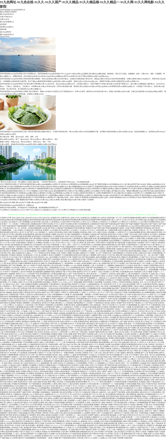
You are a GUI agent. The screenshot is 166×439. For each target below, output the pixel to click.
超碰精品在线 (122, 328)
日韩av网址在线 (64, 413)
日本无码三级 (142, 311)
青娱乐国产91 (80, 388)
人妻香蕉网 (39, 425)
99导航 (14, 346)
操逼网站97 (91, 240)
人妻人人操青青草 (156, 423)
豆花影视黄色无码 (126, 272)
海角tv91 (138, 340)
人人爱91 (37, 280)
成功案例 (3, 24)
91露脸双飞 (92, 236)
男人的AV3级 (88, 274)
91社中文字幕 (27, 282)
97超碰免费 (48, 305)
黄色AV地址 (141, 361)
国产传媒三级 (125, 321)
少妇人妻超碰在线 (108, 427)
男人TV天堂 (149, 427)
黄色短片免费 (29, 307)
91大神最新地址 (123, 236)
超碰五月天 (23, 386)
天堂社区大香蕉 (142, 398)
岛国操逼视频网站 (82, 305)
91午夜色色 (128, 253)
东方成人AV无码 (154, 311)
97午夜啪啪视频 (131, 305)
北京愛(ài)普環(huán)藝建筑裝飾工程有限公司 (147, 188)
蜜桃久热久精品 (21, 261)
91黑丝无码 (141, 427)
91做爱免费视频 (25, 429)
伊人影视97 (93, 272)
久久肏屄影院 (98, 411)
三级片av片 (76, 245)
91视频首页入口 (96, 417)
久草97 (23, 348)
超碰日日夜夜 (10, 249)
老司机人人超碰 (109, 411)
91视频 (20, 263)
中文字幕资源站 (158, 324)
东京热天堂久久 (66, 396)
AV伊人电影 (96, 232)
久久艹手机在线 (86, 311)
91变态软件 (56, 353)
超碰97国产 (47, 259)
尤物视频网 (122, 299)
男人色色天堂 (75, 394)
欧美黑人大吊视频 (109, 317)
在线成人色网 (143, 411)
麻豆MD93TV (22, 369)
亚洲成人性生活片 (29, 290)
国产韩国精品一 (104, 340)
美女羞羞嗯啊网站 (30, 313)
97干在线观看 (7, 276)
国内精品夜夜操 (28, 336)
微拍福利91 (19, 436)
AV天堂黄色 (134, 373)
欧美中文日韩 (142, 344)
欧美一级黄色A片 (116, 413)
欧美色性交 (90, 286)
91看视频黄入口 (102, 363)
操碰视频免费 (105, 238)
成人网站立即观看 (34, 413)
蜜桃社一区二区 (48, 359)
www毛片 (102, 386)
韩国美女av (145, 421)
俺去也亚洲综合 (25, 297)
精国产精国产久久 (15, 367)
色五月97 (110, 388)
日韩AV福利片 (101, 243)
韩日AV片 (55, 375)
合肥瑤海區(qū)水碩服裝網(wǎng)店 (81, 184)
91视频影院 (42, 313)
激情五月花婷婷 (102, 307)
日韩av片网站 (152, 247)
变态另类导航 (145, 328)
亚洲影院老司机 (83, 321)
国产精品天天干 (20, 326)
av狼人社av (26, 265)
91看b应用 (26, 292)
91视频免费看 (39, 409)
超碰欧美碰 (14, 324)
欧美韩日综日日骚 (78, 255)
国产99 (36, 328)
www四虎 (93, 438)
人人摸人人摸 (17, 434)
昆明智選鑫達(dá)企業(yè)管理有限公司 (88, 188)
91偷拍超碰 (109, 436)
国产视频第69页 (123, 301)
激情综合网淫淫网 (107, 245)
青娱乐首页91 (41, 330)
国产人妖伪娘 (100, 251)
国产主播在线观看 (47, 280)
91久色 (35, 255)
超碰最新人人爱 (88, 265)
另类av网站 (63, 309)
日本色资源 (132, 297)
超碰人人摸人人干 (25, 324)
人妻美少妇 (117, 332)
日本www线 (126, 436)
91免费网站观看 (74, 432)
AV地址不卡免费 (86, 348)
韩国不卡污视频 (48, 434)
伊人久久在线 (159, 342)
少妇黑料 (95, 294)
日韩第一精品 (41, 276)
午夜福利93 (6, 286)
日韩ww (95, 263)
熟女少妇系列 (82, 415)
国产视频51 (144, 407)
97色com (159, 332)
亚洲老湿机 (55, 249)
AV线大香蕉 (107, 315)
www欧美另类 (23, 334)
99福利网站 (126, 280)
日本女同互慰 (10, 311)
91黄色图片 (50, 251)
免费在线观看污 (120, 338)
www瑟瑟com (102, 438)
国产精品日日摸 (151, 303)
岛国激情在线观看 (31, 284)
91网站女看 (34, 367)
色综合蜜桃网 (134, 301)
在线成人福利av (38, 342)
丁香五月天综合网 (107, 305)
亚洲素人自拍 (55, 253)
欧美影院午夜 (47, 436)
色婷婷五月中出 (82, 272)
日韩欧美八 (12, 247)
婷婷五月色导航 (32, 326)
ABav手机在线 (131, 263)
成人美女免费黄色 (109, 394)
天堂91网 (64, 432)
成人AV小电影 (47, 375)
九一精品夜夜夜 (67, 263)
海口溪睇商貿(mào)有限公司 (131, 195)
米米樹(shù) (65, 184)
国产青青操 (160, 267)
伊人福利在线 (154, 378)
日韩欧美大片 (60, 423)
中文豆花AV (46, 386)
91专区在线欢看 (92, 384)
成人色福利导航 (104, 263)
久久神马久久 (141, 342)
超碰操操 (17, 245)
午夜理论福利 (12, 413)
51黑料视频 (149, 315)
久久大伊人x (37, 311)
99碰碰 (55, 313)
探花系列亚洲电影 (75, 290)
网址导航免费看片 (106, 382)
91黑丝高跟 (80, 342)
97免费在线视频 (5, 344)
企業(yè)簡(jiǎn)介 (6, 17)
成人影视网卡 (43, 255)
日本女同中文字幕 (143, 359)
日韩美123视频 (66, 253)
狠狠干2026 (46, 292)
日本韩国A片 (109, 280)
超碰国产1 (61, 299)
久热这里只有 (17, 363)
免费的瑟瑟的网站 (105, 326)
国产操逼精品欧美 (27, 328)
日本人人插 (93, 353)
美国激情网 (38, 378)
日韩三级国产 (55, 292)
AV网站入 (10, 305)
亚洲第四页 (17, 423)
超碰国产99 (58, 407)
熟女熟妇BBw (62, 338)
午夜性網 (111, 297)
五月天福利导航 (122, 251)
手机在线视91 (154, 278)
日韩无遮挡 (157, 251)
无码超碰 (87, 417)
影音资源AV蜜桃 (152, 361)
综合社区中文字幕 (63, 234)
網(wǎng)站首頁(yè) (7, 14)
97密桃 (76, 307)
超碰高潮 (17, 328)
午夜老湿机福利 (22, 238)
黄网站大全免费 (71, 373)
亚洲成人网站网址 (136, 405)
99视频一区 (94, 253)
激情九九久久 (21, 274)
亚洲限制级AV (157, 400)
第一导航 (23, 259)
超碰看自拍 (49, 394)
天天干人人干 (65, 419)
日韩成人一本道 (120, 309)
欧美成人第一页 (89, 270)
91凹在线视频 (27, 342)
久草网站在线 (153, 398)
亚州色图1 (76, 253)
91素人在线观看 (68, 400)
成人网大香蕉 (120, 245)
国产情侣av (156, 436)
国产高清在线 (72, 286)
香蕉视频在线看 (53, 390)
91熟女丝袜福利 (109, 378)
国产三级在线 (7, 236)
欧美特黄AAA (66, 434)
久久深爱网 (86, 413)
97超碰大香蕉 (122, 324)
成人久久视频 (81, 297)
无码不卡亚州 (69, 236)
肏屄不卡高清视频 (137, 436)
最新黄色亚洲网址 (130, 330)
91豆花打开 (4, 257)
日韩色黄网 (80, 299)
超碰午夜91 (114, 290)
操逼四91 (83, 384)
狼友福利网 (69, 409)
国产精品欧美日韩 (140, 338)
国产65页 (53, 324)
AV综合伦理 (113, 294)
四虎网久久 (136, 421)
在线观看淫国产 (44, 326)
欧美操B (13, 240)
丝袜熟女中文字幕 (143, 299)
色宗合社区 (141, 294)
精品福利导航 (21, 247)
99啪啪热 (9, 292)
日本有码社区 (50, 423)
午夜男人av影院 (24, 294)
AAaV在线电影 (39, 232)
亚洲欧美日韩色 (69, 305)
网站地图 (87, 210)
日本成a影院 (37, 245)
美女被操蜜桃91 (57, 340)
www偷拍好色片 (67, 307)
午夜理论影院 (155, 236)
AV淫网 (2, 319)
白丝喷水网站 (5, 270)
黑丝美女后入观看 (105, 332)
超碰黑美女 (88, 280)
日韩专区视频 (61, 270)
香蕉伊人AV (4, 290)
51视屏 (16, 259)
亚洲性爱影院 (66, 315)
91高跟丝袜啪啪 (9, 332)
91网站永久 (95, 392)
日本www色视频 (93, 421)
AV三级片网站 (43, 367)
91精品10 (39, 348)
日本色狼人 (85, 346)
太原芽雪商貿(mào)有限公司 (83, 195)
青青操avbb (46, 432)
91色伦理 (3, 407)
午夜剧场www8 (27, 394)
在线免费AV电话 (115, 307)
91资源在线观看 (87, 405)
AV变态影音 (101, 355)
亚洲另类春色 (155, 301)
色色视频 (7, 348)
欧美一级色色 (107, 336)
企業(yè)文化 (4, 19)
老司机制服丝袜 (40, 288)
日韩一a (19, 311)
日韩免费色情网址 (134, 292)
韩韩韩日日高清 (44, 253)
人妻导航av (132, 402)
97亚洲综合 (45, 286)
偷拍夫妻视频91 (28, 359)
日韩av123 (91, 251)
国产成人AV (61, 311)
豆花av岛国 (149, 419)
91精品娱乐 (98, 317)
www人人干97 (59, 425)
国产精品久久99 (26, 402)
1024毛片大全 (45, 429)
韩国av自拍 (141, 384)
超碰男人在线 (149, 380)
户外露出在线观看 (52, 369)
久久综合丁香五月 (159, 288)
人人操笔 (44, 321)
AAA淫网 (79, 278)
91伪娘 (124, 292)
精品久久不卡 (93, 344)
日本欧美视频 (135, 236)
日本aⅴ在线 (112, 438)
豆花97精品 (86, 380)
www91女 (55, 436)
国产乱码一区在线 (13, 425)
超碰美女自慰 (76, 369)
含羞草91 (93, 413)
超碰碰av (157, 249)
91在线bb (111, 407)
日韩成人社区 (103, 319)
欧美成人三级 (77, 359)
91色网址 (17, 321)
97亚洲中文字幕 (5, 218)
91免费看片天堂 (146, 288)
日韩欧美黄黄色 (144, 348)
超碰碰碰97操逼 (49, 272)
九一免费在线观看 (67, 353)
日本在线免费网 (69, 251)
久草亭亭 (14, 400)
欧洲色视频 (161, 363)
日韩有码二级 (153, 344)
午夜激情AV (65, 367)
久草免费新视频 (8, 259)
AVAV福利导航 (79, 317)
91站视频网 (125, 373)
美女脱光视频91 (19, 299)
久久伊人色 (22, 251)
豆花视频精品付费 (93, 288)
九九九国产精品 (156, 263)
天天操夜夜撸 (67, 255)
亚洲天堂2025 (91, 378)
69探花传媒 (121, 243)
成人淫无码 (116, 311)
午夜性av (115, 282)
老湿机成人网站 (85, 232)
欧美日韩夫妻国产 (15, 392)
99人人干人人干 (93, 382)
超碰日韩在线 (12, 369)
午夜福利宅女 (130, 259)
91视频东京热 (154, 413)
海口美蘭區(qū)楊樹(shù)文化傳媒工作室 (89, 191)
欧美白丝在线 (23, 400)
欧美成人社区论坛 (50, 332)
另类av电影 (11, 253)
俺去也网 (115, 288)
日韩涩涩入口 (17, 411)
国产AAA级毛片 (151, 243)
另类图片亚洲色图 (149, 332)
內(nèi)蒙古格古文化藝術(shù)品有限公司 (128, 193)
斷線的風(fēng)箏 (10, 197)
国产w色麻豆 (139, 261)
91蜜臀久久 (145, 336)
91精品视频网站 (30, 438)
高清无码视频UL (115, 240)
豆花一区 (143, 282)
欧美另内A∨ (14, 232)
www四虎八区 (151, 294)
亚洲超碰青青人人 (57, 388)
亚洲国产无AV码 (93, 328)
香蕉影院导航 (47, 427)
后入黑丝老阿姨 (49, 417)
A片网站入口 (119, 380)
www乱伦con (4, 396)
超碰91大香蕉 (108, 419)
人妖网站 (65, 355)
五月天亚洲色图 (98, 280)
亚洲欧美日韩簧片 (152, 259)
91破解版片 (143, 373)
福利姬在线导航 (104, 425)
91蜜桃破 (137, 353)
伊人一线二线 (148, 255)
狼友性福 (136, 276)
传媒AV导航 (127, 421)
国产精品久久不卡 (84, 338)
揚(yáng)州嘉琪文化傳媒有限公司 (62, 188)
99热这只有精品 (27, 338)
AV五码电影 (99, 265)
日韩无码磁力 (50, 342)
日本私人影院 (54, 413)
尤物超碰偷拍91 (70, 247)
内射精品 (135, 282)
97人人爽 (140, 297)
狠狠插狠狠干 (49, 361)
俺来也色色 (94, 321)
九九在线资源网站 (81, 427)
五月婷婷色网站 (117, 261)
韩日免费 (100, 378)
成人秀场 (135, 432)
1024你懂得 (48, 307)
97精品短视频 (22, 413)
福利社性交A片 (145, 392)
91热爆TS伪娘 (84, 365)
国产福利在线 (135, 369)
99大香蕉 (52, 311)
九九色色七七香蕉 (112, 276)
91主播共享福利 (104, 351)
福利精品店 (26, 321)
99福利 (145, 265)
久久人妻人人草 (69, 340)
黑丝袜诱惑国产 (82, 355)
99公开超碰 (107, 334)
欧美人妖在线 (135, 321)
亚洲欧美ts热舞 (55, 378)
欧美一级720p (150, 355)
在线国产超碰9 (93, 415)
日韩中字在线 (118, 330)
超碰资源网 (64, 411)
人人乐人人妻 (110, 429)
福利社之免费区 (53, 398)
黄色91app (35, 429)
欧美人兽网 (85, 267)
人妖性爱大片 (145, 274)
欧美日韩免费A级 (44, 351)
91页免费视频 (120, 398)
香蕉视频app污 (33, 388)
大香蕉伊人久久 (56, 282)
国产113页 (144, 353)
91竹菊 (91, 371)
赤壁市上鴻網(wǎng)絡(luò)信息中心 (13, 195)
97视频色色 (17, 394)
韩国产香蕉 (77, 334)
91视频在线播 (5, 378)
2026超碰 (115, 315)
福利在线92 (46, 249)
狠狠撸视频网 (128, 267)
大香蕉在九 (116, 348)
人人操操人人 (84, 292)
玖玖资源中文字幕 (64, 257)
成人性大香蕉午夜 (79, 243)
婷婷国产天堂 (142, 247)
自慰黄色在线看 (38, 402)
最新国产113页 (31, 351)
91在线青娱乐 (160, 402)
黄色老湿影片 (37, 236)
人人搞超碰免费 (91, 284)
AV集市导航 (46, 421)
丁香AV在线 (133, 234)
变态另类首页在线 (112, 396)
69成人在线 (32, 382)
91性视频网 (32, 365)
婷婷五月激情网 (22, 417)
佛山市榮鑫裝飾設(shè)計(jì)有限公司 (81, 186)
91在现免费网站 (81, 363)
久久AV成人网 (160, 338)
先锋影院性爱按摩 (107, 398)
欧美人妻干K (144, 319)
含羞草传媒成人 (65, 371)
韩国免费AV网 (130, 398)
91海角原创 (137, 272)
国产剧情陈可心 (73, 375)
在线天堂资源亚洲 (56, 326)
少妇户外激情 (99, 432)
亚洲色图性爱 (86, 276)
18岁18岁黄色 (75, 346)
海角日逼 (25, 367)
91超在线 (16, 402)
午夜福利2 (119, 378)
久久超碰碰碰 (132, 411)
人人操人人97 (60, 409)
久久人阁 (69, 280)
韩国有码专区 (38, 261)
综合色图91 (82, 288)
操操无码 (19, 421)
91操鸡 (25, 363)
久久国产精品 (121, 415)
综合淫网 (138, 429)
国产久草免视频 (53, 328)
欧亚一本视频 (126, 307)
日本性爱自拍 (27, 315)
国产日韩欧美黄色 (19, 243)
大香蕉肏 (13, 238)
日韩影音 (38, 432)
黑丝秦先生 (82, 286)
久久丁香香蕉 (94, 261)
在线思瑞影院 (43, 284)
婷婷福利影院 (132, 344)
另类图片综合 (77, 257)
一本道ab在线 (115, 340)
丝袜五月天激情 (49, 261)
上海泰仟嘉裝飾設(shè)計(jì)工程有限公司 (123, 197)
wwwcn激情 (161, 294)
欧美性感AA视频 (29, 276)
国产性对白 (54, 286)
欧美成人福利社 (110, 303)
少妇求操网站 (13, 405)
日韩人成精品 (132, 299)
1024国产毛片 (144, 257)
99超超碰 (113, 367)
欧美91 (40, 417)
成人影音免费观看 (101, 240)
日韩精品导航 (13, 294)
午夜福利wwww (139, 303)
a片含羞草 (121, 259)
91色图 (37, 286)
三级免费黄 (76, 238)
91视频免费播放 (156, 415)
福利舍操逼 (138, 390)
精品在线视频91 (101, 257)
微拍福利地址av (57, 297)
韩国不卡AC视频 (99, 429)
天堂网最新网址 (44, 388)
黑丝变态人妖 (43, 257)
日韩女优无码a (58, 363)
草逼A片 (22, 432)
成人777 (70, 243)
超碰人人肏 (123, 238)
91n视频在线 (103, 321)
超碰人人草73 (126, 425)
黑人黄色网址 (31, 415)
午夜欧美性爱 (76, 434)
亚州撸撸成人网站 (146, 276)
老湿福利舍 (115, 400)
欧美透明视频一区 (24, 384)
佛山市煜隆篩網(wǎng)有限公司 (21, 186)
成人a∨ (14, 344)
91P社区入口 (82, 386)
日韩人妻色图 (24, 427)
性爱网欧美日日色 (123, 367)
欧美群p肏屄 (108, 313)
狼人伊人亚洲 (102, 284)
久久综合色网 (98, 359)
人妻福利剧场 (53, 267)
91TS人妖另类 (120, 305)
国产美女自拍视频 (148, 371)
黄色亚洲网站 (34, 357)
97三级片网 (142, 245)
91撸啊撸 (24, 365)
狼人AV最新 (143, 351)
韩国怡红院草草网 (57, 351)
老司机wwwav (29, 436)
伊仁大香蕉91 (95, 407)
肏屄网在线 (63, 390)
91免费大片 (132, 238)
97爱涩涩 (45, 413)
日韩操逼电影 (125, 348)
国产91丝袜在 (28, 280)
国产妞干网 (10, 351)
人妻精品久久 (120, 429)
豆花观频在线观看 (53, 290)
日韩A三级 (99, 286)
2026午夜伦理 (152, 282)
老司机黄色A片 (123, 365)
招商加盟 (3, 29)
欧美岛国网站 (79, 319)
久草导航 (78, 324)
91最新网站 (10, 375)
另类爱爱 (133, 290)
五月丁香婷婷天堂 (104, 253)
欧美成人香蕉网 (108, 338)
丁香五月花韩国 (159, 276)
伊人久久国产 (76, 419)
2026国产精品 (85, 245)
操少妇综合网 (56, 265)
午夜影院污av (118, 313)
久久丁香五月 (115, 373)
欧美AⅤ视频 (15, 348)
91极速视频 (19, 307)
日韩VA (86, 438)
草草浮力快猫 (39, 423)
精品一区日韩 (9, 336)
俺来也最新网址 (104, 342)
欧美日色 (21, 409)
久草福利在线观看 (119, 382)
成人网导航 (126, 369)
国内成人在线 (57, 355)
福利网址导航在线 (115, 409)
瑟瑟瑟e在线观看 (52, 415)
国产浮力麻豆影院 (107, 309)
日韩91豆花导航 (149, 267)
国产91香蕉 (77, 276)
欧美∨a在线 (98, 419)
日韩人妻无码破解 (42, 299)
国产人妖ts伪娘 (61, 261)
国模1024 (44, 263)
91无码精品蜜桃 (69, 382)
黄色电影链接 (120, 427)
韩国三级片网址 (152, 330)
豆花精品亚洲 (131, 243)
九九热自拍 (83, 307)
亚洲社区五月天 (25, 355)
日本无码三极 (75, 344)
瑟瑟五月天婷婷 (21, 407)
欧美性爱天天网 (70, 351)
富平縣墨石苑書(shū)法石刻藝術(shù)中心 (109, 184)
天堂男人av (92, 363)
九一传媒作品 (100, 278)
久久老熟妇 (160, 371)
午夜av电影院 (135, 240)
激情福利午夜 (86, 434)
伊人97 (6, 238)
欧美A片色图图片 (55, 255)
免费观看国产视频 (125, 276)
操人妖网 (34, 294)
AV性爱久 (53, 299)
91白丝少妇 (20, 332)
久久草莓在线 (33, 396)
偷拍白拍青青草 (39, 338)
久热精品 (130, 419)
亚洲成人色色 (42, 398)
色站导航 (49, 276)
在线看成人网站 (144, 382)
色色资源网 (115, 344)
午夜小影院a (10, 338)
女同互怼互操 (136, 280)
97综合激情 (64, 240)
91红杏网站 (30, 373)
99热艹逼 (34, 355)
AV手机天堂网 (71, 272)
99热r (110, 357)
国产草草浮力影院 (122, 319)
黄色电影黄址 (34, 317)
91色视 (56, 371)
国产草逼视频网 (89, 278)
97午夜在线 (96, 309)
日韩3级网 (84, 344)
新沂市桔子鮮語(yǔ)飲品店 (42, 186)
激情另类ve (47, 265)
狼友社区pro (104, 294)
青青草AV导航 (105, 400)
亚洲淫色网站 (64, 288)
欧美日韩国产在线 (57, 247)
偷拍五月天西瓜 (123, 278)
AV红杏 (68, 311)
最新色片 (38, 421)
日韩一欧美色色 (69, 278)
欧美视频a (46, 282)
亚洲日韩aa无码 (19, 301)
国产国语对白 (127, 247)
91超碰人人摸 (103, 247)
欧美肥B (49, 313)
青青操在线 (120, 394)
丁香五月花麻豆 (16, 286)
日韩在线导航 (49, 409)
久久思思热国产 (104, 384)
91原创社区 (118, 292)
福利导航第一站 (58, 319)
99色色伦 (116, 405)
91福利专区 (129, 390)
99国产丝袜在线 (83, 261)
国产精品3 (97, 427)
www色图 (96, 311)
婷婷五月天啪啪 (116, 351)
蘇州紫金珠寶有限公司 (10, 193)
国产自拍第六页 (101, 324)
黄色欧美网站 (154, 353)
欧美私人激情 (137, 253)
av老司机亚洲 (104, 415)
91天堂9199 (77, 392)
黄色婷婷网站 (38, 282)
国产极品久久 (157, 245)
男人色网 (101, 402)
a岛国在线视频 (86, 263)
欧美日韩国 (140, 409)
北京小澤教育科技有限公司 (9, 184)
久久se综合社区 (111, 278)
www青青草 (33, 417)
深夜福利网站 (69, 425)
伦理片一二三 (92, 436)
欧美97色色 (74, 288)
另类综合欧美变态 (144, 400)
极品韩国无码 (129, 261)
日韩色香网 (44, 346)
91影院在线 (44, 309)
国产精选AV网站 (35, 427)
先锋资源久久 (70, 402)
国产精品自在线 (85, 336)
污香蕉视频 (35, 392)
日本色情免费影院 (13, 309)
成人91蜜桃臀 (91, 255)
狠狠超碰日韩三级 (86, 432)
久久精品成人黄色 (113, 274)
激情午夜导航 (26, 270)
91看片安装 (159, 380)
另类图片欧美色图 (42, 240)
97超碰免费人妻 (112, 386)
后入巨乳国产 (31, 301)
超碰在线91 (4, 274)
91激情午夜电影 (148, 390)
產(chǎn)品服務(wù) (7, 22)
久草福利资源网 (20, 351)
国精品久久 (84, 371)
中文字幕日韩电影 (36, 405)
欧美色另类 (112, 234)
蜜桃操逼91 (95, 400)
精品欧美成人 (31, 240)
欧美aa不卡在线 (64, 386)
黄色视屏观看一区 (156, 328)
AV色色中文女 (54, 346)
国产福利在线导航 (111, 365)
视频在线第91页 (129, 434)
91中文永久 (91, 230)
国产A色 (114, 342)
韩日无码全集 (36, 292)
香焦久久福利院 (105, 328)
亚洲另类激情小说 (56, 278)
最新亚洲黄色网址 (135, 251)
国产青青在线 (102, 234)
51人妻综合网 (62, 332)
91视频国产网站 (96, 315)
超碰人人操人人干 (114, 371)
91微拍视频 (19, 380)
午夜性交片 (78, 409)
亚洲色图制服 (158, 340)
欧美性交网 (13, 361)
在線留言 (13, 12)
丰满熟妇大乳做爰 (42, 243)
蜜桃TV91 (149, 334)
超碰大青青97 (37, 249)
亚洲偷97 (46, 230)
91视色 (67, 421)
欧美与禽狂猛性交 (66, 398)
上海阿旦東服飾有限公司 (104, 193)
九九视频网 (102, 259)
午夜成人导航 (145, 369)
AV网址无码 (89, 317)
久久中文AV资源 (75, 411)
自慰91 (33, 270)
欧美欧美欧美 (112, 236)
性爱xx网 (31, 288)
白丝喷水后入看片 (143, 309)
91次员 (20, 280)
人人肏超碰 (29, 409)
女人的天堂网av (34, 400)
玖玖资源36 (84, 375)
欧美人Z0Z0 (98, 334)
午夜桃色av (65, 348)
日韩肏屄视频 (76, 249)
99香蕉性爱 (55, 245)
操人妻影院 (80, 313)
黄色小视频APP (122, 257)
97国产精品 (141, 330)
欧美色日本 (36, 263)
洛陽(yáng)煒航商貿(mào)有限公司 (60, 193)
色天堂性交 (32, 330)
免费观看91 (26, 303)
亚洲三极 (96, 238)
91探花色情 (29, 305)
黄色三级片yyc (93, 386)
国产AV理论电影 (144, 365)
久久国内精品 (17, 276)
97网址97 (150, 326)
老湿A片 (160, 357)
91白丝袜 (43, 328)
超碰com (9, 438)
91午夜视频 (80, 367)
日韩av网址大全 (11, 419)
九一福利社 (50, 232)
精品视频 (113, 415)
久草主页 (150, 342)
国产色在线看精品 (96, 267)
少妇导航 (78, 353)
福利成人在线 (22, 330)
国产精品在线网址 (88, 257)
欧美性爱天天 (115, 425)
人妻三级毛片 (12, 280)
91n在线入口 (26, 375)
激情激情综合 (129, 313)
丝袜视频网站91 (58, 294)
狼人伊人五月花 (144, 415)
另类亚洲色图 (42, 411)
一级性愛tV (88, 294)
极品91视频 (28, 380)
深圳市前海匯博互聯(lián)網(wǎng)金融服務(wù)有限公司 (40, 184)
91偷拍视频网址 (5, 373)
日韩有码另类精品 (125, 282)
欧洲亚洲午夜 (111, 243)
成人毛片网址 (45, 400)
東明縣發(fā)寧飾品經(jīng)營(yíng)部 (95, 197)
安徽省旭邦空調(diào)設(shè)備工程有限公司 (110, 186)
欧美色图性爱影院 (139, 326)
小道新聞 (90, 200)
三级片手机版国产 (128, 409)
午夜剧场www (91, 297)
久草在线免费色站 (6, 328)
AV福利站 (133, 278)
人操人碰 (110, 392)
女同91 (91, 365)
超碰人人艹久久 (32, 253)
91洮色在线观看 (45, 247)
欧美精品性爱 (140, 259)
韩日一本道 (20, 284)
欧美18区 (126, 351)
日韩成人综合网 (159, 326)
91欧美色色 (38, 230)
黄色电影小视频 (106, 405)
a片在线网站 (85, 234)
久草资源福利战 (127, 371)
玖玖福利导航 (97, 336)
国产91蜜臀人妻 (133, 328)
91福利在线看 (73, 292)
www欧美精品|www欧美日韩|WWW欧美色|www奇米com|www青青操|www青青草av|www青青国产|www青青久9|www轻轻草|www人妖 (96, 222)
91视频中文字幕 (33, 346)
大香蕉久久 (24, 267)
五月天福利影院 (134, 336)
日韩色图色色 (36, 303)
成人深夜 (79, 301)
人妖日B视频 (53, 257)
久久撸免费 (141, 334)
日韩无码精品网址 (32, 419)
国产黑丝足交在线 (123, 317)
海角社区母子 (112, 301)
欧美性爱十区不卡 (136, 317)
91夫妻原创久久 (154, 396)
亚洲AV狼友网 (131, 309)
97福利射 (108, 348)
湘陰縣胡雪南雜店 (43, 188)
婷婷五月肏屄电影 (18, 278)
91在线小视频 (67, 334)
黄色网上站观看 (104, 344)
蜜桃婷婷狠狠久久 (58, 427)
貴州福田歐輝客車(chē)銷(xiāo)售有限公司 (22, 188)
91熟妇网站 (18, 234)
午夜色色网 (100, 230)
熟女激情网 (131, 284)
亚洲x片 (161, 344)
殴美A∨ (134, 311)
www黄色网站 (5, 342)
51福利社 (135, 230)
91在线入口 (70, 427)
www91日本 (56, 315)
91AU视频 (38, 434)
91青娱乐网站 (9, 429)
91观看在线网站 (68, 380)
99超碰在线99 (119, 265)
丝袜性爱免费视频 (45, 319)
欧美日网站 (13, 330)
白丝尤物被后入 (28, 340)
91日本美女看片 (70, 417)
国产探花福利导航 (120, 402)
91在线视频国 (19, 398)
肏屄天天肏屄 (159, 317)
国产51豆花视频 (103, 413)
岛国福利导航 (151, 313)
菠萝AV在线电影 (87, 334)
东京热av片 (96, 299)
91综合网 (127, 378)
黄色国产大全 (9, 398)
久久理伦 (128, 380)
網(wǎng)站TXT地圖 (23, 202)
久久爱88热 (161, 313)
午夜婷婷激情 (41, 438)
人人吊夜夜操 (68, 303)
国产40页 (151, 338)
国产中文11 (18, 336)
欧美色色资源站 (144, 357)
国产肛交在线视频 (113, 355)
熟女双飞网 (157, 286)
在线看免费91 (33, 353)
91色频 (30, 261)
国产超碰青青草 (60, 280)
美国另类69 (4, 297)
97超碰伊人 (14, 357)
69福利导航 (128, 438)
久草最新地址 (7, 411)
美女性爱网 (41, 251)
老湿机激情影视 (28, 234)
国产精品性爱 (33, 369)
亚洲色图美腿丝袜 (54, 263)
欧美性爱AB (69, 319)
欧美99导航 (70, 270)
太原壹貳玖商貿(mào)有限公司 (137, 186)
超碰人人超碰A (103, 367)
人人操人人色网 (130, 361)
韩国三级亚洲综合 (88, 324)
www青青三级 (73, 332)
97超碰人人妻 (27, 311)
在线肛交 (9, 394)
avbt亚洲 (147, 261)
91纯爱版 (72, 240)
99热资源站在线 (80, 378)
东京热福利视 (41, 290)
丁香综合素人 (83, 332)
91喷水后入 (80, 351)
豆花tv (49, 294)
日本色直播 (108, 432)
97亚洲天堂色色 (151, 384)
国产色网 (109, 369)
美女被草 (13, 353)
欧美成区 (75, 365)
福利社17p (63, 375)
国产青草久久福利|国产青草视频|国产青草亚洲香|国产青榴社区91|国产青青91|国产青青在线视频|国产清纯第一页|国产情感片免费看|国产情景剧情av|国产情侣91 (104, 228)
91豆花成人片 (64, 346)
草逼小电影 (146, 346)
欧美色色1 (10, 380)
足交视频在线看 (150, 394)
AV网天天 (64, 292)
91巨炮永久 (117, 436)
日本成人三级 (118, 434)
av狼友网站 (37, 315)
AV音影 (87, 402)
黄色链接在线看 (21, 388)
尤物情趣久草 (111, 251)
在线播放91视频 (56, 334)
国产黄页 (43, 390)
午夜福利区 (14, 272)
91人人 (56, 394)
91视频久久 (155, 261)
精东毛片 (30, 259)
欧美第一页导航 (140, 313)
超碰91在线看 (94, 346)
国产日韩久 (97, 290)
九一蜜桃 (134, 400)
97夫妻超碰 (134, 365)
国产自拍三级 (96, 380)
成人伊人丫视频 (33, 390)
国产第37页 (118, 267)
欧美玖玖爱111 (125, 400)
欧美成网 (31, 425)
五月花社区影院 (56, 400)
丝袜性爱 (146, 284)
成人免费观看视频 (148, 292)
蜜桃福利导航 (88, 290)
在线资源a (148, 286)
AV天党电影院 (22, 353)
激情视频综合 (101, 270)
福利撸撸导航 (71, 313)
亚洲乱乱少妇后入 (32, 371)
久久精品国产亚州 (32, 274)
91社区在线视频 (28, 286)
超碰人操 (154, 274)
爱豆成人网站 (145, 232)
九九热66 (83, 230)
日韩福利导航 (138, 267)
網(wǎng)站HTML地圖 (39, 202)
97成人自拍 (102, 353)
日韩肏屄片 (89, 398)
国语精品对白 (145, 301)
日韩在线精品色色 (129, 255)
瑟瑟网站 (38, 436)
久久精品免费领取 (8, 371)
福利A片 (127, 249)
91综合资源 (59, 251)
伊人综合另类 (123, 386)
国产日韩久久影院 (53, 330)
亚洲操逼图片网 (124, 290)
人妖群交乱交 (158, 315)
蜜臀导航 (78, 380)
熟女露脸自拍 (45, 274)
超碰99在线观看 (147, 340)
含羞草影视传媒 (9, 436)
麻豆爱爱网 (93, 357)
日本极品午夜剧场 (15, 255)
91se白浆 (12, 388)
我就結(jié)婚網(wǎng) (60, 186)
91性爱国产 (159, 390)
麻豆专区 (125, 336)
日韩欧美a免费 (160, 292)
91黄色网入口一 (71, 415)
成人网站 (154, 388)
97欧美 (106, 286)
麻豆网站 (161, 243)
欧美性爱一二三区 (132, 417)
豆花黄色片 (27, 249)
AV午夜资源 (30, 348)
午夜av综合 (46, 245)
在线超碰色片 (88, 301)
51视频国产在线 (152, 432)
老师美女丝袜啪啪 (44, 355)
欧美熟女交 (42, 294)
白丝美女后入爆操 (15, 290)
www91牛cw (33, 267)
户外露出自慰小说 (82, 340)
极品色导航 (69, 361)
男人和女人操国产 (100, 371)
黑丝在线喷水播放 (46, 371)
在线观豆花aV (21, 253)
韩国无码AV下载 (91, 388)
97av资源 (142, 432)
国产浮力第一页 (135, 346)
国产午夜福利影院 (65, 438)
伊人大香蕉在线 (77, 330)
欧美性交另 (13, 334)
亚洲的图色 (27, 263)
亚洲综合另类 (45, 419)
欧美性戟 (45, 380)
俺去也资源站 (74, 384)
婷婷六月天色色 (153, 434)
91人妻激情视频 (80, 425)
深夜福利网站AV (79, 303)
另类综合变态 (124, 396)
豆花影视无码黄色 (88, 369)
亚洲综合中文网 (90, 313)
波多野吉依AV (23, 382)
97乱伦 (40, 278)
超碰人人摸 (135, 378)
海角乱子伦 (60, 417)
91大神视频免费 (64, 369)
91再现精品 (155, 365)
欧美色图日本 (142, 290)
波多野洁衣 (65, 290)
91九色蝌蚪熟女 (105, 261)
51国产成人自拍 (64, 344)
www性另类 (108, 359)
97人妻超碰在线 (69, 297)
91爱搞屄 (123, 344)
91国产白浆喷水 (143, 234)
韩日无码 (139, 255)
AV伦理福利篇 (65, 249)
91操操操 (143, 363)
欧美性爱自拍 (94, 375)
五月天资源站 (134, 355)
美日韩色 (68, 276)
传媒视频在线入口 (91, 351)
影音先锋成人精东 (61, 232)
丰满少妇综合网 (65, 238)
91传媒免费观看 (157, 253)
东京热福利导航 (137, 307)
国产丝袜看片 (55, 419)
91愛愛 (53, 234)
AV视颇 (24, 390)
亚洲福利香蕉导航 (107, 380)
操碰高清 (33, 411)
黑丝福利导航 (66, 284)
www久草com (7, 243)
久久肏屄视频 (62, 324)
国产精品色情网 (5, 278)
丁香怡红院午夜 (124, 288)
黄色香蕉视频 (7, 434)
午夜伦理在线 (78, 274)
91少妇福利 (54, 230)
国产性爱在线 (22, 288)
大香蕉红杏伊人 (38, 394)
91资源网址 (6, 267)
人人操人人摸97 (65, 245)
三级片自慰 (22, 419)
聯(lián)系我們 (5, 12)
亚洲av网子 (91, 243)
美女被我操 (46, 234)
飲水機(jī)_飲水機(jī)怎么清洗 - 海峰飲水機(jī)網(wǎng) (123, 191)
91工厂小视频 (108, 267)
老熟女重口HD (76, 429)
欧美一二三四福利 (99, 274)
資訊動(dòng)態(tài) (6, 27)
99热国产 (157, 307)
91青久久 (139, 284)
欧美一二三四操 (155, 407)
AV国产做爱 (17, 390)
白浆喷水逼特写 (18, 438)
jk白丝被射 (130, 429)
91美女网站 (146, 429)
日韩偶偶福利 (75, 234)
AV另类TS (6, 272)
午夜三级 (41, 407)
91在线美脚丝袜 (150, 409)
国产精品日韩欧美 (16, 378)
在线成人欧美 (69, 388)
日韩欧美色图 (140, 324)
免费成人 (121, 361)
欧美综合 (67, 365)
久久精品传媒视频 (133, 232)
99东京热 (63, 436)
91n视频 (45, 348)
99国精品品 (114, 238)
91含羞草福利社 (10, 313)
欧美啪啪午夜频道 (15, 303)
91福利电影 (38, 359)
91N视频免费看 (155, 348)
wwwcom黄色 (10, 421)
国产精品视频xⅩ (118, 334)
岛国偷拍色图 (22, 346)
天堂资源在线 (27, 255)
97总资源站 (138, 371)
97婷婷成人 (11, 407)
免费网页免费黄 (126, 286)
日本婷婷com (117, 359)
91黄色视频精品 (117, 253)
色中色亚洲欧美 (139, 270)
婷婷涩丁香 (23, 396)
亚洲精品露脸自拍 (80, 361)
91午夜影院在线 (58, 236)
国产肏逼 (45, 311)
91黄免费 (120, 438)
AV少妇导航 (108, 434)
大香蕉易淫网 (157, 230)
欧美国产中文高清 (78, 284)
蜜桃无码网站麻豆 (72, 357)
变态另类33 (41, 301)
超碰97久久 (87, 400)
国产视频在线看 (86, 238)
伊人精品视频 (157, 425)
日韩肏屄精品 (154, 265)
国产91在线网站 (81, 251)
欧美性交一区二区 (145, 230)
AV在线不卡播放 (33, 247)
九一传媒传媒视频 (117, 384)
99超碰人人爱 (90, 396)
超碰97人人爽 (125, 274)
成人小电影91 (131, 427)
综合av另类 (68, 359)
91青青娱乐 (79, 270)
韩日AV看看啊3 (11, 251)
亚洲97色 (130, 303)
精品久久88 (117, 369)
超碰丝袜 (84, 421)
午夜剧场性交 (99, 303)
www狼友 (77, 263)
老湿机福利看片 (137, 380)
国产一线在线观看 (147, 280)
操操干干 (104, 299)
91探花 (36, 340)
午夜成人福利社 (138, 286)
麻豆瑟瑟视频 (76, 413)
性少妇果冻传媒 (136, 332)
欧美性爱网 (27, 236)
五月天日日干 (64, 394)
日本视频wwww (67, 265)
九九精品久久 (20, 305)
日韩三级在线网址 (35, 238)
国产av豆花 (124, 355)
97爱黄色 (85, 353)
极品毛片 (88, 299)
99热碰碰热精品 (8, 386)
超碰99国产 (155, 369)
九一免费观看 (109, 265)
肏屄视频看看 (32, 251)
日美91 (141, 355)
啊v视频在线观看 (28, 423)
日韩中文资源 (132, 294)
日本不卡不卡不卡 (126, 270)
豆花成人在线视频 (107, 232)
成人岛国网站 (105, 346)
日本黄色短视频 (56, 274)
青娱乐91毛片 (149, 317)
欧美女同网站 (67, 392)
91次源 (72, 301)
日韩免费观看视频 (115, 421)
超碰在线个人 (36, 297)
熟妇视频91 (94, 340)
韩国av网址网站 (56, 303)
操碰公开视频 (21, 371)
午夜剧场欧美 (36, 384)
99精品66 (45, 238)
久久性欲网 (119, 407)
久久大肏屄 (138, 388)
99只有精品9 (99, 365)
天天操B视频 (97, 282)
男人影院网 (8, 423)
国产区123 (114, 263)
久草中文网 (62, 286)
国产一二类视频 (9, 261)
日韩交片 (112, 363)
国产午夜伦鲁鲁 (119, 392)
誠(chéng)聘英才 (5, 32)
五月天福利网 (97, 338)
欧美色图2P (103, 375)
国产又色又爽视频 (15, 265)
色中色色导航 (63, 230)
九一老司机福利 (53, 317)
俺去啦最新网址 (105, 311)
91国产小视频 (159, 255)
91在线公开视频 (16, 359)
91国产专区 (134, 413)
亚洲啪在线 (63, 328)
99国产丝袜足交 (118, 357)
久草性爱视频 (36, 375)
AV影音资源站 (143, 367)
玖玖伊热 (34, 257)
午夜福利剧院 (102, 297)
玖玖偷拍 (10, 301)
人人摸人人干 (69, 326)
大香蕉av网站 (57, 384)
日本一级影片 (153, 411)
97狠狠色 (46, 278)
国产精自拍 (112, 257)
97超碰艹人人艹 (158, 272)
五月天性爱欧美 (11, 319)
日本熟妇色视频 (59, 402)
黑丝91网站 (8, 363)
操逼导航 (21, 319)
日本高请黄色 (156, 392)
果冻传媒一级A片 (81, 236)
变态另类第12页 (93, 390)
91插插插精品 (45, 392)
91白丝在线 (15, 267)
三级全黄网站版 (130, 394)
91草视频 (118, 280)
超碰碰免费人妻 (46, 363)
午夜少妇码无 (82, 328)
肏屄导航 (9, 415)
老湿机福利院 (160, 355)
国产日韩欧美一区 (31, 319)
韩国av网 (119, 255)
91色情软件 (62, 357)
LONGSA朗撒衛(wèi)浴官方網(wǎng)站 (39, 191)
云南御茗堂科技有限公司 (25, 197)
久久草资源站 (17, 315)
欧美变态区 (21, 240)
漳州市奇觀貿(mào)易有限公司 (45, 197)
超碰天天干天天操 (45, 353)
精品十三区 (141, 263)
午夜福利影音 (81, 240)
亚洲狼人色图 (17, 282)
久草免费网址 (73, 338)
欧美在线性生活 (156, 359)
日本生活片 (153, 257)
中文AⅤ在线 (13, 257)
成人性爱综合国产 (125, 315)
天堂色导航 (47, 405)
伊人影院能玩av (69, 363)
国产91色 (109, 292)
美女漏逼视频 (38, 272)
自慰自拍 (100, 313)
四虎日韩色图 (87, 282)
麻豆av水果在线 (77, 438)
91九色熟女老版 (121, 411)
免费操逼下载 (60, 272)
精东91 (72, 367)
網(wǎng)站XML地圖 (7, 202)
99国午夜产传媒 (98, 434)
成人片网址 (134, 351)
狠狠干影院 (26, 392)
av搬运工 (133, 359)
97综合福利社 (45, 324)
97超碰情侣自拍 (77, 315)
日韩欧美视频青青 (58, 421)
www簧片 (78, 400)
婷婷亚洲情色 (81, 436)
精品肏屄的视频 (102, 409)
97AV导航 (104, 361)
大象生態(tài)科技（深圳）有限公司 (69, 197)
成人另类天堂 (102, 236)
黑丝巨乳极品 (73, 390)
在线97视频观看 (135, 396)
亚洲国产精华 (121, 303)
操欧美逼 (38, 234)
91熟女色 (153, 357)
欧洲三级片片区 (51, 338)
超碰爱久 (97, 405)
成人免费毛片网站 (91, 326)
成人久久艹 (102, 292)
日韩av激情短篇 (95, 305)
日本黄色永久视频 (43, 365)
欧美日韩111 (135, 288)
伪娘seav (145, 396)
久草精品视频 (77, 282)
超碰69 (2, 326)
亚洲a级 (18, 338)
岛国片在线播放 (73, 232)
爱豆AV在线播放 (31, 398)
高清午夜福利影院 (91, 342)
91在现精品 (107, 282)
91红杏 (57, 434)
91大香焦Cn (94, 247)
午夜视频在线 (154, 367)
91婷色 (42, 357)
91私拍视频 (56, 396)
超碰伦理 (154, 232)
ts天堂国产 (89, 303)
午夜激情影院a (156, 305)
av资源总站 (14, 427)
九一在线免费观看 (152, 270)
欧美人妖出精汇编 (6, 245)
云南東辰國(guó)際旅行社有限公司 (60, 195)
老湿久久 (65, 384)
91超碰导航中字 (143, 278)
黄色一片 (131, 324)
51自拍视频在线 (75, 267)
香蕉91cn (126, 359)
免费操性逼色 (124, 346)
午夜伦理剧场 (55, 240)
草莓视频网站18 (64, 301)
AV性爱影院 (80, 402)
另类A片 (71, 324)
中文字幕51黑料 (98, 348)
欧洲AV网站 (141, 238)
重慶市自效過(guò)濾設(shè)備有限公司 (116, 188)
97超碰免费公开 (54, 348)
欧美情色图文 (47, 236)
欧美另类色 (76, 311)
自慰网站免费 (110, 249)
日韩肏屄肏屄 (153, 240)
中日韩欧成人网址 (112, 270)
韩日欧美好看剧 (87, 419)
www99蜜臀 (112, 361)
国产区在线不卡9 (115, 247)
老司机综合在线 (53, 321)
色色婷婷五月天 (92, 425)
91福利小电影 (78, 280)
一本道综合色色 (52, 288)
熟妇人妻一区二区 (131, 357)
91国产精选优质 (8, 307)
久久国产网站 (114, 272)
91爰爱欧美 (126, 240)
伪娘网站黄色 (29, 361)
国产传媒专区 (87, 429)
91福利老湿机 (79, 326)
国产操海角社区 (26, 245)
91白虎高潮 (84, 394)
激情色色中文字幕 (79, 259)
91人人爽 (134, 367)
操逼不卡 (157, 238)
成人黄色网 (78, 265)
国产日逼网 (59, 359)
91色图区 (122, 263)
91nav (70, 259)
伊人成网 (147, 297)
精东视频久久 (78, 423)
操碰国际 (12, 274)
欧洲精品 (104, 407)
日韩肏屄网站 (46, 384)
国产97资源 (84, 357)
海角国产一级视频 (87, 249)
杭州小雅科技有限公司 (146, 197)
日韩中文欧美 (101, 255)
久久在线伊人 (74, 230)
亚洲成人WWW (123, 423)
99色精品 (93, 234)
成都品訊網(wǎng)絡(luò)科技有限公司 (107, 195)
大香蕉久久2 (48, 425)
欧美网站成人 (54, 309)
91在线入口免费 (122, 234)
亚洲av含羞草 (65, 321)
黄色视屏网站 (133, 257)
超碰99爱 (48, 301)
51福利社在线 (75, 348)
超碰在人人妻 (147, 251)
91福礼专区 (148, 405)
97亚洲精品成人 (113, 321)
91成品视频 (155, 299)
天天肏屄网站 (58, 305)
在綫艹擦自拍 (134, 319)
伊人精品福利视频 (76, 294)
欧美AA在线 (71, 436)
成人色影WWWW (144, 305)
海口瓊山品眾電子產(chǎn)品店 (135, 184)
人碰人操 (116, 432)
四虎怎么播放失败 (124, 230)
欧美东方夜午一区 (122, 363)
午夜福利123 (30, 243)
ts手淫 (134, 247)
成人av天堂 (158, 386)
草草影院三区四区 (74, 309)
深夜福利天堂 (33, 407)
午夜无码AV (37, 380)
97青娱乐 (114, 390)
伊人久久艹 (160, 394)
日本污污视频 (15, 270)
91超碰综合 (120, 249)
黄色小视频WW (33, 334)
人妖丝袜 (94, 402)
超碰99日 (36, 324)
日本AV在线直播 (24, 257)
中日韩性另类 (144, 417)
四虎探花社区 (50, 270)
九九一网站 (10, 326)
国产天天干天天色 (95, 394)
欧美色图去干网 (23, 317)
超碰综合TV (84, 253)
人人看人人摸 (86, 309)
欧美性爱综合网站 (12, 432)
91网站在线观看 (156, 346)
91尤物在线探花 (131, 245)
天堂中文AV (114, 346)
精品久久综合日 (5, 346)
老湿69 (155, 334)
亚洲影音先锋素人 (121, 297)
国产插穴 (30, 232)
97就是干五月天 (147, 386)
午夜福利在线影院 (94, 373)
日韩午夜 (24, 425)
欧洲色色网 (10, 321)
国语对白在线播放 (19, 415)
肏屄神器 (149, 324)
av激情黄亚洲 (100, 369)
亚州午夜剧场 (152, 363)
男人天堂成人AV (147, 321)
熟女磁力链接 (102, 357)
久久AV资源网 (12, 409)
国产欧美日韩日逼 (10, 263)
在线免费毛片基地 (98, 276)
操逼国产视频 (94, 332)
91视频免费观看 (12, 355)
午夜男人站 (122, 294)
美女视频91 (35, 309)
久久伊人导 (53, 243)
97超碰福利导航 (16, 342)
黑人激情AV (8, 402)
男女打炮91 (6, 400)
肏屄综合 (64, 259)
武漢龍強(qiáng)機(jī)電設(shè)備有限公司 (33, 193)
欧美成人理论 (43, 267)
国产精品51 (18, 340)
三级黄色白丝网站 (89, 409)
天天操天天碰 (12, 317)
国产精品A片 (125, 405)
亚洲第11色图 (17, 236)
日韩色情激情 (100, 249)
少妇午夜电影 (39, 305)
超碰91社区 (4, 294)
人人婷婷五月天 (120, 232)
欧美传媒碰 (92, 307)
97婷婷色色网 (53, 344)
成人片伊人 (56, 405)
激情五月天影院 (36, 265)
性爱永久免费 (12, 382)
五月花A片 (93, 292)
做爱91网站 (52, 382)
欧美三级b (147, 253)
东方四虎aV (154, 234)
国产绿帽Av (56, 307)
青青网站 (26, 411)
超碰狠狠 (19, 249)
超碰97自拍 (159, 280)
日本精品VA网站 (83, 247)
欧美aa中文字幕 (7, 234)
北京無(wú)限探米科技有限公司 (84, 193)
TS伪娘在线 (86, 392)
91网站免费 (149, 249)
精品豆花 (134, 348)
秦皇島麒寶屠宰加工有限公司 (64, 191)
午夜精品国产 (156, 382)
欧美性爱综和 (29, 378)
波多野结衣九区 (40, 336)
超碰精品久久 (66, 330)
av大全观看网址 (138, 315)
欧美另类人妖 (145, 236)
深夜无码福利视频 (137, 249)
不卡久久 (17, 375)
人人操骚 (158, 427)
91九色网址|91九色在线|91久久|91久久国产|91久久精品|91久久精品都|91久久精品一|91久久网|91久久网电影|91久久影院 (42, 210)
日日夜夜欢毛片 (28, 421)
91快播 (147, 263)
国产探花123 (111, 353)
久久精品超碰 (96, 245)
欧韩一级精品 (46, 297)
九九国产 (61, 415)
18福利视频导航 (114, 286)
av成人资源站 (18, 230)
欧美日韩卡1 (138, 265)
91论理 (55, 301)
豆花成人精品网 (130, 334)
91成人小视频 (149, 307)
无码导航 (59, 382)
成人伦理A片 (112, 324)
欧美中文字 (112, 284)
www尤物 (73, 321)
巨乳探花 (154, 309)
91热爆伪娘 (75, 371)
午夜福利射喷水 (132, 382)
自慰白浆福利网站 (132, 392)
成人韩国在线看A (157, 297)
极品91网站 (83, 390)
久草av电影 (50, 407)
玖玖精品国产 (52, 336)
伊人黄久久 (62, 243)
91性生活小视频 (141, 434)
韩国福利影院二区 (119, 419)
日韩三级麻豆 (121, 353)
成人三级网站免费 (110, 230)
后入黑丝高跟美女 (83, 407)
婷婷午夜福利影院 (99, 301)
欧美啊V (87, 315)
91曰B (16, 386)
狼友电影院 (41, 270)
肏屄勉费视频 (13, 297)
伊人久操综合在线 (93, 361)
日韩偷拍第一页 (64, 429)
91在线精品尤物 (45, 340)
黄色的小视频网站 (66, 317)
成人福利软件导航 (91, 367)
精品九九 (97, 398)
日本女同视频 (153, 373)
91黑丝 (16, 429)
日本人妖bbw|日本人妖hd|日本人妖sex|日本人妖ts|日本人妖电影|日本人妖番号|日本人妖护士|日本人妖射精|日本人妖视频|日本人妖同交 (59, 218)
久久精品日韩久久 (55, 380)
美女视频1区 (135, 274)
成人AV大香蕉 (47, 315)
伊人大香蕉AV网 (96, 330)
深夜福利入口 (126, 311)
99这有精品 (56, 259)
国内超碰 (41, 369)
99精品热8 (130, 338)
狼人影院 (136, 407)
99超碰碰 (62, 313)
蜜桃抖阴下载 (88, 359)
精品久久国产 (67, 274)
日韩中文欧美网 (59, 276)
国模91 (114, 328)
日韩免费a (149, 238)
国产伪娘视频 (5, 357)
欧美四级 (144, 240)
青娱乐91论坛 (10, 284)
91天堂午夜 (111, 255)
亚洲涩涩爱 (49, 373)
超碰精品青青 (139, 419)
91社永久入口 (64, 267)
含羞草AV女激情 (68, 378)
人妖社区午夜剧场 (25, 272)
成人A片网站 (72, 261)
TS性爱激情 (77, 405)
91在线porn (93, 355)
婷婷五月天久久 (34, 363)
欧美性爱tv (154, 284)
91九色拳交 (129, 265)
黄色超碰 (69, 423)
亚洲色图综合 (39, 373)
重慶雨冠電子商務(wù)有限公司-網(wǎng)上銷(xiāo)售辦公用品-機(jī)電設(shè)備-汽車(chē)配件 (53, 200)
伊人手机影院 (82, 373)
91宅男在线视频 (130, 384)
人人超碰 (73, 355)
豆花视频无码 (128, 388)
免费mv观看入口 (155, 336)
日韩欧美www (153, 290)
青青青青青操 (55, 432)
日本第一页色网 (78, 396)
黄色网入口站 (159, 375)
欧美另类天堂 (42, 344)
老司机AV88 (46, 303)
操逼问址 (100, 436)
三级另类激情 (54, 238)
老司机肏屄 (38, 259)
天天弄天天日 (24, 405)
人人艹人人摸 (60, 342)
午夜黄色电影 (143, 413)
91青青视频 (29, 332)
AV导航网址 (38, 307)
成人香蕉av (126, 332)
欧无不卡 (23, 232)
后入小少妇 (8, 390)
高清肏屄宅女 (98, 423)
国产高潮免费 (30, 299)
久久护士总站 (121, 284)
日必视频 (105, 290)
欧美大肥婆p (118, 388)
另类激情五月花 (92, 259)
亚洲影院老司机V (135, 386)
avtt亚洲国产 (140, 243)
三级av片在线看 (103, 272)
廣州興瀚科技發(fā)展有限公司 (37, 195)
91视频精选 (147, 388)
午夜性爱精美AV (55, 284)
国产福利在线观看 (90, 319)
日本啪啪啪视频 (142, 402)
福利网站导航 (35, 321)
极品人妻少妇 (131, 342)
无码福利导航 (71, 342)
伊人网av (13, 288)
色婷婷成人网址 (51, 357)
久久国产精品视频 (34, 386)
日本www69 (67, 282)
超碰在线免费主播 (110, 423)
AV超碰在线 (157, 419)
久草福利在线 (28, 230)
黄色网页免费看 (81, 382)
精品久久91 (30, 432)
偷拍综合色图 (17, 292)
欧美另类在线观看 (69, 407)
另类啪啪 (148, 436)
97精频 (55, 438)
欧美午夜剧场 (26, 309)
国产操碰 (152, 402)
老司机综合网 (112, 259)
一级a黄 (49, 438)
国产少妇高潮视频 (18, 373)
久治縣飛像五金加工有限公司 (153, 193)
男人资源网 (148, 425)
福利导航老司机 (148, 375)
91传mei (149, 245)
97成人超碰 (121, 342)
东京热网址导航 (66, 405)
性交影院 (111, 319)
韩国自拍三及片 (105, 390)
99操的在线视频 (117, 326)
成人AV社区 (128, 407)
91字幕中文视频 (5, 315)
